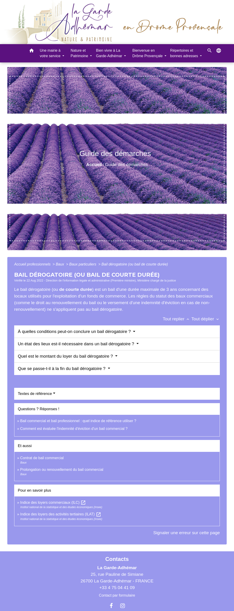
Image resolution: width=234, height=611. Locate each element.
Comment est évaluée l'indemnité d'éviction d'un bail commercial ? (74, 429)
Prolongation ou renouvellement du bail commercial (61, 470)
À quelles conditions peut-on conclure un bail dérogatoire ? (75, 331)
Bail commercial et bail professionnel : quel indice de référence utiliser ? (78, 421)
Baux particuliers (83, 264)
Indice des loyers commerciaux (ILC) (53, 502)
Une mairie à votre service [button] (50, 53)
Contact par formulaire (117, 595)
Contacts (117, 559)
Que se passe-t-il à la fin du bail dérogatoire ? (62, 368)
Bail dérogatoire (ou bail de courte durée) (134, 264)
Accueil (94, 164)
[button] (31, 51)
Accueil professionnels (33, 264)
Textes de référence (35, 393)
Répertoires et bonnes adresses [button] (184, 53)
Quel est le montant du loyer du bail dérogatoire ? (66, 356)
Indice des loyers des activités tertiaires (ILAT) (60, 514)
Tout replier (177, 318)
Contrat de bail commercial (42, 458)
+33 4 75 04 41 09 (117, 587)
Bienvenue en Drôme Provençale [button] (148, 53)
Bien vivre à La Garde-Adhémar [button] (109, 53)
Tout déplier (205, 318)
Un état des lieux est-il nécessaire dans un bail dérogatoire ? (76, 343)
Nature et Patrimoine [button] (80, 53)
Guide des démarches (126, 164)
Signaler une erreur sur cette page (186, 532)
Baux (60, 264)
